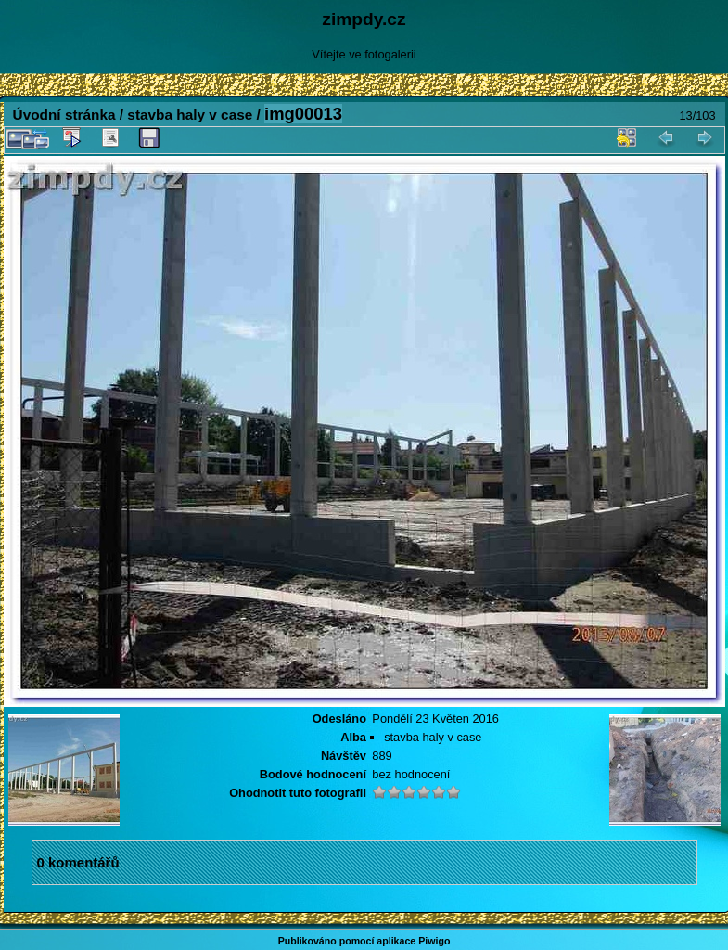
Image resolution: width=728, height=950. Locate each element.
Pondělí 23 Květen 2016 (435, 718)
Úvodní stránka (64, 114)
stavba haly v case (189, 114)
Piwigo (434, 940)
